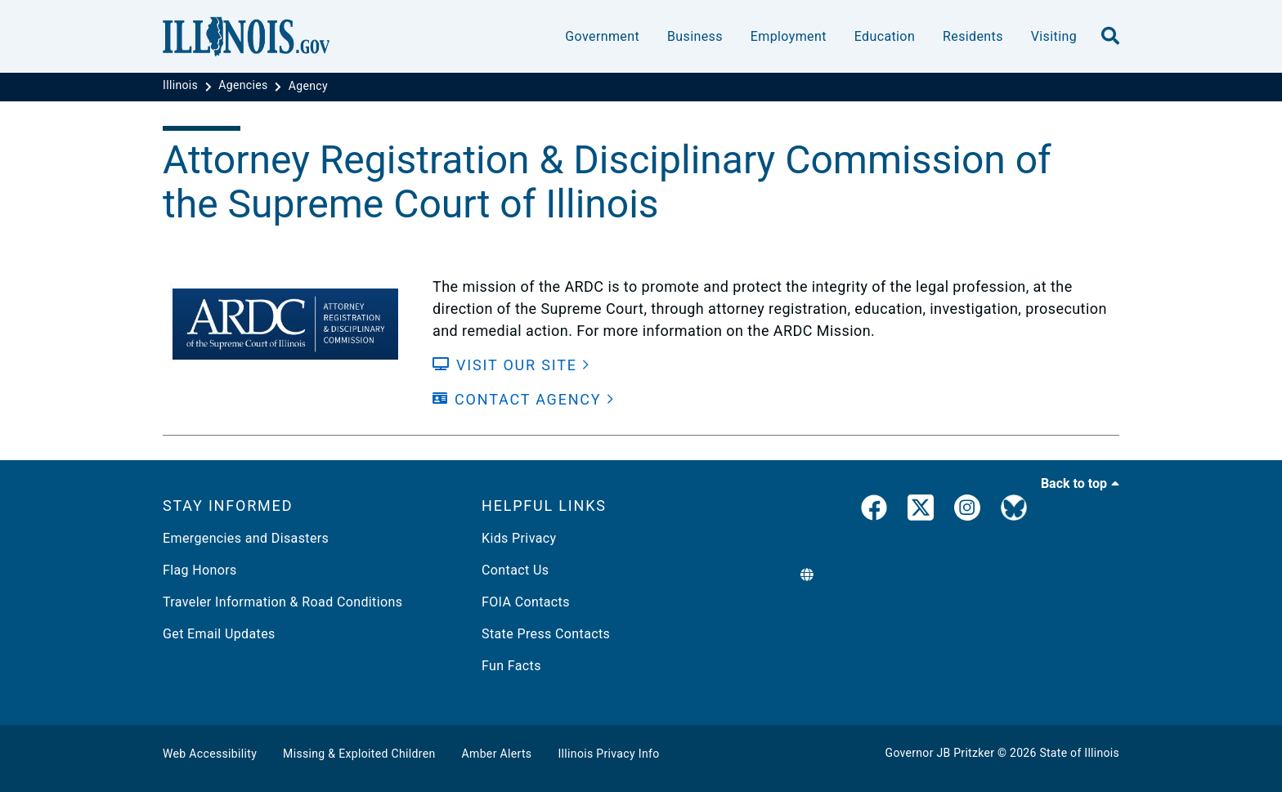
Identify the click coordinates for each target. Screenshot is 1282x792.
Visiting (1054, 36)
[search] (1110, 36)
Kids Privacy (519, 538)
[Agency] (308, 85)
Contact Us (515, 570)
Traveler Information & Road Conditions (282, 602)
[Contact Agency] (524, 399)
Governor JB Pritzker (940, 752)
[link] (874, 510)
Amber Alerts (497, 753)
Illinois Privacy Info (608, 753)
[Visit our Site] (511, 365)
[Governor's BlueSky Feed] (1014, 510)
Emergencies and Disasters (246, 538)
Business (695, 36)
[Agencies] (244, 85)
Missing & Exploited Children (359, 753)
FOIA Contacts (526, 602)
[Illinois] (182, 85)
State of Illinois (1079, 752)
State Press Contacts (546, 634)
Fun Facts (511, 665)
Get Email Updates (219, 634)
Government (602, 36)
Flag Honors (200, 570)
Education (884, 36)
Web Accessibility (210, 753)
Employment (789, 36)
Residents (973, 36)
